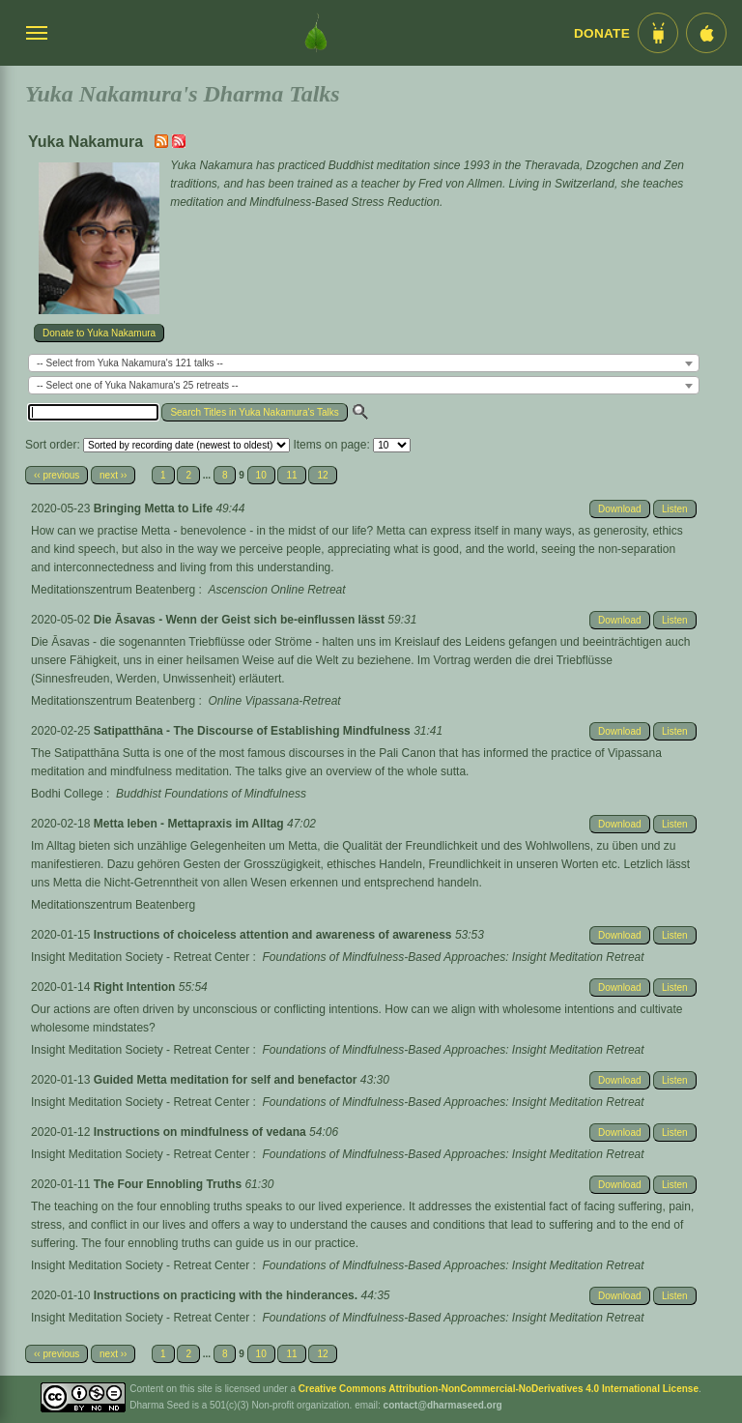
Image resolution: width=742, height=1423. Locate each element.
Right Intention (136, 987)
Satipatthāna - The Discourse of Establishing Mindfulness (254, 731)
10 (261, 475)
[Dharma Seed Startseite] (316, 33)
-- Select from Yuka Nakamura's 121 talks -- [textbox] (130, 363)
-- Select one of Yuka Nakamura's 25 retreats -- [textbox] (138, 385)
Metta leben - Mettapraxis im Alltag (190, 823)
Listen (675, 509)
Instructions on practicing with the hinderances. (227, 1295)
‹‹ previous (56, 475)
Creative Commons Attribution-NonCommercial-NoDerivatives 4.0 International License (499, 1388)
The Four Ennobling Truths (169, 1184)
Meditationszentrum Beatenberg (113, 589)
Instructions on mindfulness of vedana (201, 1132)
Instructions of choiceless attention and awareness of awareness (274, 935)
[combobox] (363, 363)
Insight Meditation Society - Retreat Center (140, 957)
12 (322, 475)
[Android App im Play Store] (658, 33)
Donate (602, 33)
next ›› (113, 475)
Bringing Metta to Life (155, 508)
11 (291, 475)
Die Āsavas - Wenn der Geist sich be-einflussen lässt (241, 619)
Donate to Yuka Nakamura (99, 333)
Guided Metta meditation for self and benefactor (227, 1080)
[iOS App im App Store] (706, 33)
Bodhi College (67, 793)
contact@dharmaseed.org (443, 1405)
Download (619, 509)
